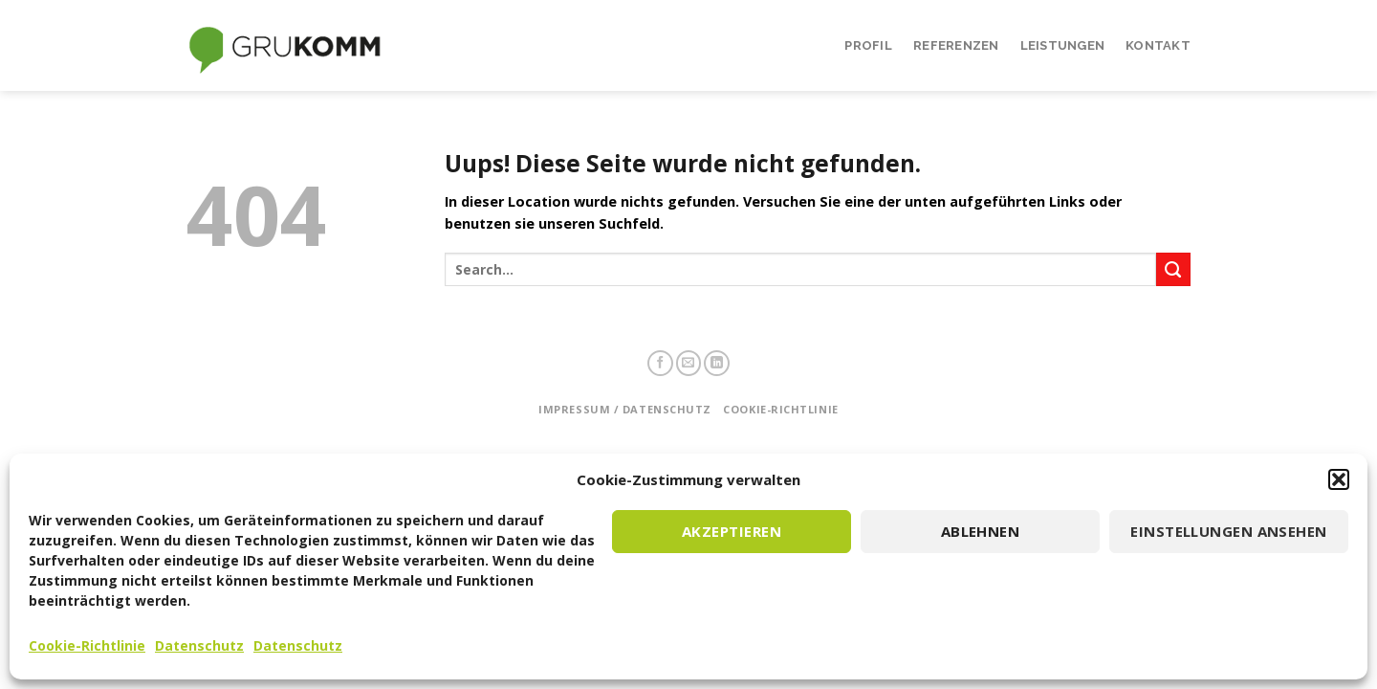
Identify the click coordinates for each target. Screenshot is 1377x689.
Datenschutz (199, 645)
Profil (868, 45)
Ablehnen (980, 531)
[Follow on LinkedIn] (717, 363)
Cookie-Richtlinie (87, 645)
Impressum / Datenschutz (624, 409)
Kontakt (1158, 45)
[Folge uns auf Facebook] (660, 363)
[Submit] (1173, 270)
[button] (1338, 479)
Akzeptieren (731, 531)
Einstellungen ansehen (1228, 531)
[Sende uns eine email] (689, 363)
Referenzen (956, 45)
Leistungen (1062, 45)
